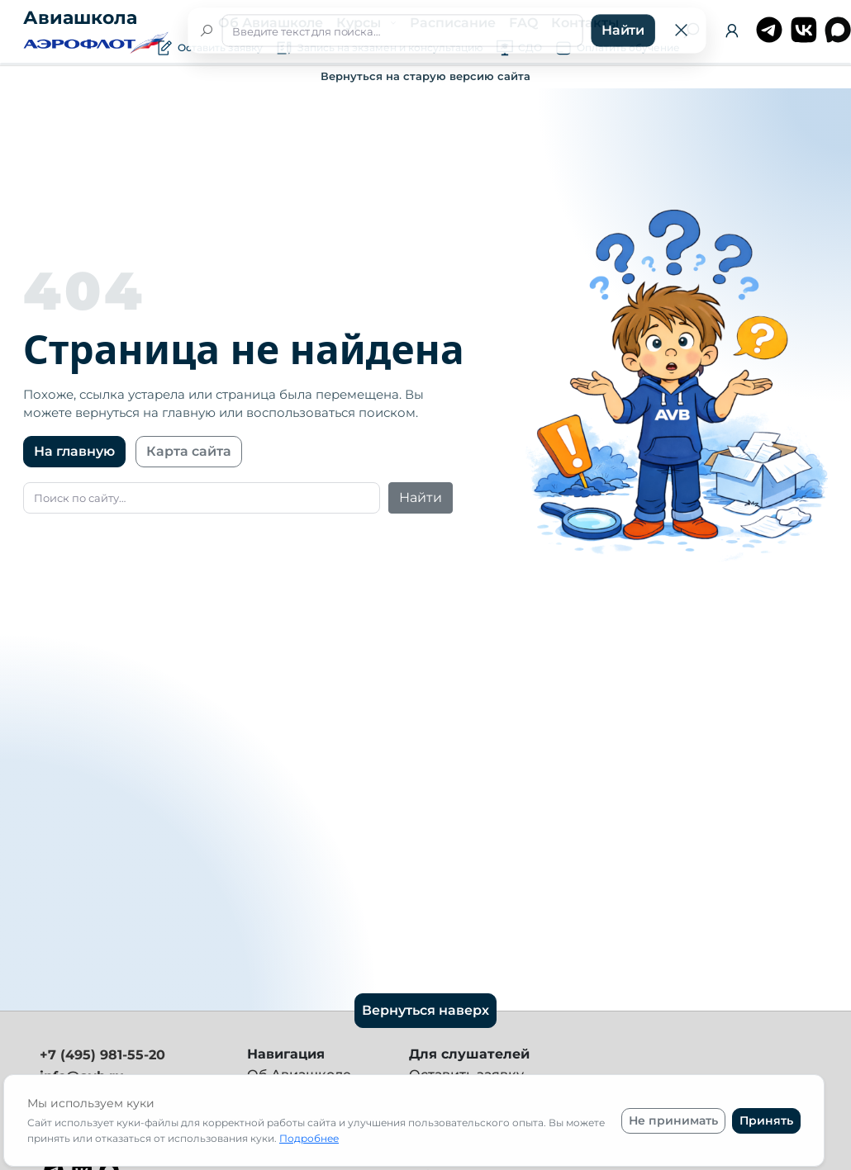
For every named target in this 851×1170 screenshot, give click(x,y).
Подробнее (309, 1138)
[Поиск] (691, 31)
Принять (766, 1120)
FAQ (523, 23)
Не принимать (673, 1120)
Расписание (453, 23)
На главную (74, 451)
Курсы (360, 23)
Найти (420, 497)
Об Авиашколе (270, 23)
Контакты (585, 23)
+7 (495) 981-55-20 (102, 1055)
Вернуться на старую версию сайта (425, 76)
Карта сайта (188, 451)
